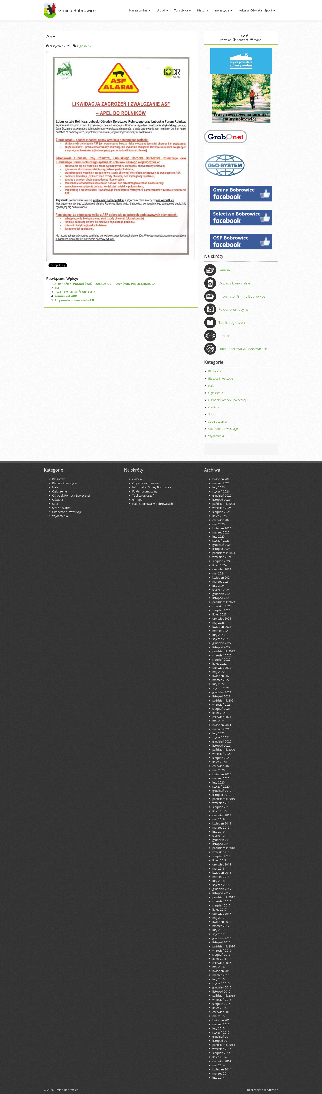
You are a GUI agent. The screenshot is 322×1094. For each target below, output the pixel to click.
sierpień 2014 (221, 1053)
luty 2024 (218, 586)
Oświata (213, 407)
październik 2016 (223, 946)
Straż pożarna (217, 421)
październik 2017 (223, 897)
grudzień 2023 (221, 594)
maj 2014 (218, 1065)
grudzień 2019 (221, 791)
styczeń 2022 (221, 688)
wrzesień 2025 (221, 508)
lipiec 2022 (219, 663)
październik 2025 (223, 504)
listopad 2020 (221, 745)
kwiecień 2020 (221, 774)
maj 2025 (218, 524)
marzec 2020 (220, 778)
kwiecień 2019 (221, 823)
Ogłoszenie (84, 46)
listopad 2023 (221, 598)
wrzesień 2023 (221, 606)
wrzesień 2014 (221, 1049)
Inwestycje (223, 10)
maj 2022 (218, 672)
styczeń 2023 (221, 639)
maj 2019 (218, 819)
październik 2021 (223, 700)
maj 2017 (218, 918)
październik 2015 (223, 995)
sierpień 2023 (221, 610)
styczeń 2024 (221, 590)
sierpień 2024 (221, 561)
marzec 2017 (220, 926)
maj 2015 (218, 1016)
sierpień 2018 (221, 856)
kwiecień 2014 (221, 1069)
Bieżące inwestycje (220, 378)
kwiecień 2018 (221, 873)
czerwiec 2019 (221, 815)
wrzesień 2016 (221, 950)
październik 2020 (223, 750)
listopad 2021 (221, 696)
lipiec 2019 (219, 811)
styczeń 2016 (221, 983)
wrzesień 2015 (221, 1000)
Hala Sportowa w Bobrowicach (242, 348)
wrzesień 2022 (221, 655)
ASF (57, 288)
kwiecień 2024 (221, 577)
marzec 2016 (220, 975)
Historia (202, 10)
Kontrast (240, 40)
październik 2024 (223, 553)
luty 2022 (218, 684)
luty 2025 (218, 536)
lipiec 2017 (219, 909)
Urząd (162, 10)
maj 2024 (218, 573)
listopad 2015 (221, 991)
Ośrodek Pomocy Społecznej (227, 400)
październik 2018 (223, 848)
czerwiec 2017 (221, 913)
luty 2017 (218, 930)
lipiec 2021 (219, 713)
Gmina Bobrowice (77, 10)
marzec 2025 (220, 532)
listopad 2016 (221, 942)
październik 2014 (223, 1045)
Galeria (224, 270)
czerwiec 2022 (221, 668)
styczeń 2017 (221, 934)
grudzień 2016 (221, 938)
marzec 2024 (220, 581)
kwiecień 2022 (221, 676)
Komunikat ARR (65, 296)
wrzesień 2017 (221, 901)
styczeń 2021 (221, 737)
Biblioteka (215, 371)
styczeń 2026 (221, 491)
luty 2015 (218, 1028)
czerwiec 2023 (221, 618)
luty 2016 (218, 979)
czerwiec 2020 (221, 766)
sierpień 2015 (221, 1004)
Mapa (255, 40)
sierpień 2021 (221, 709)
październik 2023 (223, 602)
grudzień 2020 (221, 741)
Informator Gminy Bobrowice (241, 296)
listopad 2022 (221, 647)
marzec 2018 (220, 877)
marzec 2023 (220, 631)
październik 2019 (223, 799)
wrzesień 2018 (221, 852)
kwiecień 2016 (221, 971)
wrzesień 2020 (221, 754)
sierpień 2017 (221, 905)
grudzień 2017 (221, 889)
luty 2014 (218, 1077)
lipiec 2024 (219, 565)
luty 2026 (218, 487)
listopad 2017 (221, 893)
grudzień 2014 (221, 1036)
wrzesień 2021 (221, 704)
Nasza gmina (139, 10)
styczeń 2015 (221, 1032)
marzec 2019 (220, 827)
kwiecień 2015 (221, 1020)
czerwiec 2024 (221, 569)
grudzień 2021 (221, 692)
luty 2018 (218, 881)
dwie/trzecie (270, 1090)
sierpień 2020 (221, 758)
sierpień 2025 (221, 512)
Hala (211, 386)
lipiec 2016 (219, 959)
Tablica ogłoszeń (231, 322)
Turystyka (182, 10)
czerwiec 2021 (221, 717)
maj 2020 (218, 770)
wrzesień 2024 (221, 557)
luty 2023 (218, 635)
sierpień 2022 (221, 659)
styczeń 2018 (221, 885)
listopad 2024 (221, 549)
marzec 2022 (220, 680)
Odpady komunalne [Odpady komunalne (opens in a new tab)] (234, 283)
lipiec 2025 (219, 516)
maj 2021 (218, 721)
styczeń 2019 (221, 836)
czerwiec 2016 (221, 963)
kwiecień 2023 (221, 627)
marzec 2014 (220, 1073)
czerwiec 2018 (221, 864)
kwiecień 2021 (221, 725)
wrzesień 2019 (221, 803)
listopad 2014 (221, 1041)
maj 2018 (218, 868)
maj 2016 (218, 967)
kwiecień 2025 (221, 528)
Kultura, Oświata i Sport (256, 10)
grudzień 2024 (221, 545)
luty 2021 (218, 733)
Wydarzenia (216, 436)
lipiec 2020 (219, 762)
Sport (211, 414)
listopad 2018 (221, 844)
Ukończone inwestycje (223, 429)
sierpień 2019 (221, 807)
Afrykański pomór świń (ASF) (74, 300)
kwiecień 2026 (221, 479)
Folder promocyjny (233, 309)
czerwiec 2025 (221, 520)
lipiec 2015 (219, 1008)
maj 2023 (218, 622)
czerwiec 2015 (221, 1012)
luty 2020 (218, 782)
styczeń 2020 (221, 786)
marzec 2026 (220, 483)
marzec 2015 (220, 1024)
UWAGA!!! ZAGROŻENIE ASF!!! (74, 292)
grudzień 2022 (221, 643)
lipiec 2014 (219, 1057)
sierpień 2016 (221, 954)
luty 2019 (218, 832)
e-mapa (224, 335)
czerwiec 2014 (221, 1061)
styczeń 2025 (221, 540)
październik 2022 (223, 651)
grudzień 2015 (221, 987)
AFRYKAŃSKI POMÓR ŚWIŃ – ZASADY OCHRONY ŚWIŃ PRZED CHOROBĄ (104, 284)
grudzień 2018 (221, 840)
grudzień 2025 (221, 495)
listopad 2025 (221, 500)
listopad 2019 (221, 795)
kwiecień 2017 (221, 922)
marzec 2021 (220, 729)
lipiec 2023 (219, 614)
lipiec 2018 (219, 860)
